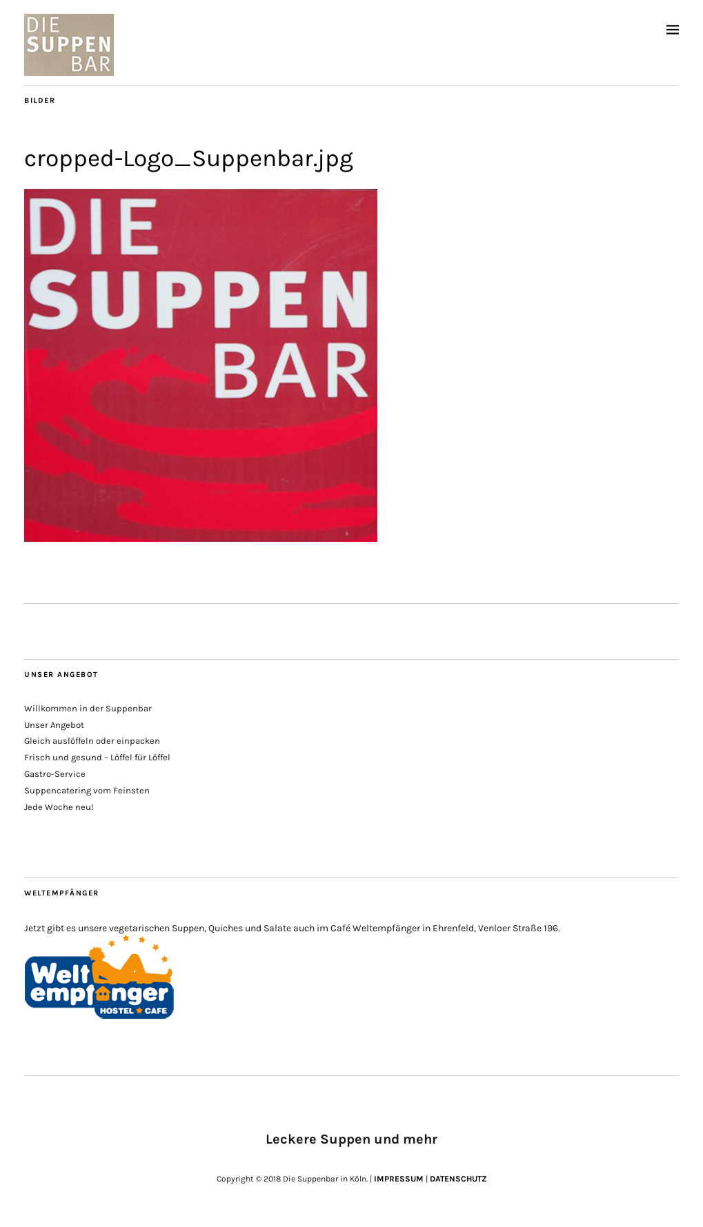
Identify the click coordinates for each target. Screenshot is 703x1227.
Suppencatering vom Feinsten (87, 790)
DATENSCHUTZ (458, 1179)
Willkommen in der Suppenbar (88, 708)
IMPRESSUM (399, 1179)
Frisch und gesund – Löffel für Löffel (97, 757)
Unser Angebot (54, 725)
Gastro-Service (55, 774)
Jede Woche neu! (59, 807)
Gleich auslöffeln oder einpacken (92, 741)
